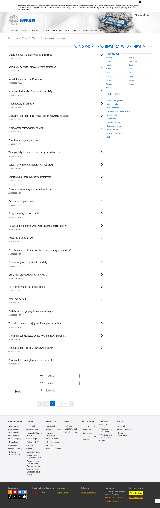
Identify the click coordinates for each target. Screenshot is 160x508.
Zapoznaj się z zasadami (113, 497)
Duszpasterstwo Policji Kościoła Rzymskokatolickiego (35, 463)
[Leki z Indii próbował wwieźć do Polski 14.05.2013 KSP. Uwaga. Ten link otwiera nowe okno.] (52, 276)
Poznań (108, 80)
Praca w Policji (88, 421)
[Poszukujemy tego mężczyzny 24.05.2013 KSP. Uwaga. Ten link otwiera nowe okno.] (52, 142)
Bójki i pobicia (112, 104)
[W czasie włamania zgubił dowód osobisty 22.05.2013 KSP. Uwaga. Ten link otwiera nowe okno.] (52, 190)
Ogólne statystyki (54, 430)
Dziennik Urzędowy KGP (71, 427)
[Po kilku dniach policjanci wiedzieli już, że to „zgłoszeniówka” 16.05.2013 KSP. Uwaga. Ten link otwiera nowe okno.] (52, 251)
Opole (131, 76)
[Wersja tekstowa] (144, 15)
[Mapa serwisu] (140, 15)
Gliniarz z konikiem (114, 126)
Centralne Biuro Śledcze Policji (118, 111)
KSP (130, 69)
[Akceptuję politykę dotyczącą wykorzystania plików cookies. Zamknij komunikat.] (140, 2)
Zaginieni (13, 445)
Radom (131, 80)
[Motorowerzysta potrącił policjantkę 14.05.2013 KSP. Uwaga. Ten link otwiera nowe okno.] (52, 288)
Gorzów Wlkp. (133, 61)
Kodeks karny (52, 439)
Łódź (130, 73)
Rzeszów (109, 84)
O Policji (29, 421)
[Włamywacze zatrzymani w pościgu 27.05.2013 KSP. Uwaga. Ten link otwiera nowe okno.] (52, 129)
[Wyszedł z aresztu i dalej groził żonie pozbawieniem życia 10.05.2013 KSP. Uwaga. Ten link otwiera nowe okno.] (52, 325)
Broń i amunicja (112, 108)
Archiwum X (14, 435)
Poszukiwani (14, 442)
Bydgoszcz (132, 57)
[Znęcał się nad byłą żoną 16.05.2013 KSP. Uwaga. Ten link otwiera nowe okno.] (52, 239)
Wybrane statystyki (51, 434)
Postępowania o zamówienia (107, 430)
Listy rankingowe (89, 436)
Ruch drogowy (15, 439)
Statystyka (51, 421)
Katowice (109, 65)
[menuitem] (18, 30)
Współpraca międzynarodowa (34, 456)
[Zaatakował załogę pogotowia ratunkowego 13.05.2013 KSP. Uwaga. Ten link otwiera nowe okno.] (52, 312)
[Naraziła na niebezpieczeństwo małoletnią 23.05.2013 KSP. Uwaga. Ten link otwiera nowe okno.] (52, 178)
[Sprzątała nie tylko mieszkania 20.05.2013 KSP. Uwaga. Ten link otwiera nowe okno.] (52, 215)
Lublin (108, 73)
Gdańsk (108, 61)
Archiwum (61, 38)
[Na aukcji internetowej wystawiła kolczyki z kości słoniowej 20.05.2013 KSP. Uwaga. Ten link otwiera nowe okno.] (52, 227)
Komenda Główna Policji (34, 434)
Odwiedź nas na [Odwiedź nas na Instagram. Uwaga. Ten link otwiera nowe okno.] (24, 492)
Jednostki (31, 426)
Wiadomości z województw (44, 38)
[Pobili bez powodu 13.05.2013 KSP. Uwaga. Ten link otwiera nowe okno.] (52, 300)
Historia (30, 445)
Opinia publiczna (54, 449)
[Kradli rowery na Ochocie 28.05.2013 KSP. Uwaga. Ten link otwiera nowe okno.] (52, 105)
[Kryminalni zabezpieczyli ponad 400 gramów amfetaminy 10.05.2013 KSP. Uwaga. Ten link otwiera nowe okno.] (52, 337)
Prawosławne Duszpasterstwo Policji (33, 471)
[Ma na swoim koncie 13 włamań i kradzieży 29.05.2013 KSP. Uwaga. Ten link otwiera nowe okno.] (52, 93)
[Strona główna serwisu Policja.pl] (135, 15)
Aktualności (26, 38)
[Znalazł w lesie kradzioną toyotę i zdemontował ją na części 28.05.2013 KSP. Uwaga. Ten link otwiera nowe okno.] (52, 117)
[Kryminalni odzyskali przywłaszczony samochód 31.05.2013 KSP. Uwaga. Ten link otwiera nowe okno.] (52, 68)
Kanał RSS (10, 492)
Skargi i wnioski (124, 430)
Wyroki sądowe (71, 432)
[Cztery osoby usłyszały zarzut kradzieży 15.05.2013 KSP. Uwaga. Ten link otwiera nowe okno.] (52, 264)
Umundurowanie (33, 452)
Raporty (50, 445)
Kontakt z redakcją (63, 492)
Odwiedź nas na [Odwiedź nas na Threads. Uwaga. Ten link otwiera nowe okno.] (10, 497)
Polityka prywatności (112, 501)
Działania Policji (15, 421)
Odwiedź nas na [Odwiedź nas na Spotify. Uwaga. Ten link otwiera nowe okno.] (24, 497)
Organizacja (32, 439)
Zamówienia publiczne (104, 423)
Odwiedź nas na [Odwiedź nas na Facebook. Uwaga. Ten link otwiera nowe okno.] (20, 492)
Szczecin (132, 84)
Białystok (109, 57)
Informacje (51, 426)
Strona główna (14, 38)
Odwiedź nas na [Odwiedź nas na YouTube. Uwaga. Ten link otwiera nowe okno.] (15, 492)
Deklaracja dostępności (89, 492)
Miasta (41, 375)
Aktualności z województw (14, 431)
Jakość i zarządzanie (114, 133)
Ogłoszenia (87, 433)
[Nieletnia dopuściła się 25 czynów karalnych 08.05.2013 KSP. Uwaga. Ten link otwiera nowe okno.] (52, 349)
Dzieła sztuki (111, 115)
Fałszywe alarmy (113, 122)
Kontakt (120, 421)
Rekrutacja (87, 439)
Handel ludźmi (112, 130)
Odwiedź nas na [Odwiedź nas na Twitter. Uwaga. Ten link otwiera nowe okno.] (15, 497)
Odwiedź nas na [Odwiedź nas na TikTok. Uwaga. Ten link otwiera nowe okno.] (20, 497)
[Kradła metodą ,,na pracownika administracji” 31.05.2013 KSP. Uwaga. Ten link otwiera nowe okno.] (52, 56)
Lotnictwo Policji (15, 449)
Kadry (108, 137)
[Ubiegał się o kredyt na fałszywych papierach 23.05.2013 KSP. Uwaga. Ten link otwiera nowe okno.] (52, 166)
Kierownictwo (32, 430)
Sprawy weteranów (122, 434)
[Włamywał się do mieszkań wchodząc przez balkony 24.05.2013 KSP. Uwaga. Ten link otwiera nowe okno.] (52, 154)
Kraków (108, 69)
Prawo (66, 421)
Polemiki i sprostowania (14, 453)
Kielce (131, 65)
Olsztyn (108, 76)
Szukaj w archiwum (17, 392)
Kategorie (40, 382)
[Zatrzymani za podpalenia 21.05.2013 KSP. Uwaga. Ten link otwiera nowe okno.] (52, 203)
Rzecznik (122, 426)
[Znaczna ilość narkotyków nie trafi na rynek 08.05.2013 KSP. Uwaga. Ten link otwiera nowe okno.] (52, 361)
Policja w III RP (33, 442)
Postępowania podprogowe (106, 436)
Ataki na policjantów (114, 101)
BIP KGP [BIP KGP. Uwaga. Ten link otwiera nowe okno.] (42, 492)
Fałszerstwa (111, 119)
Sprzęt (29, 449)
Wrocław (109, 88)
